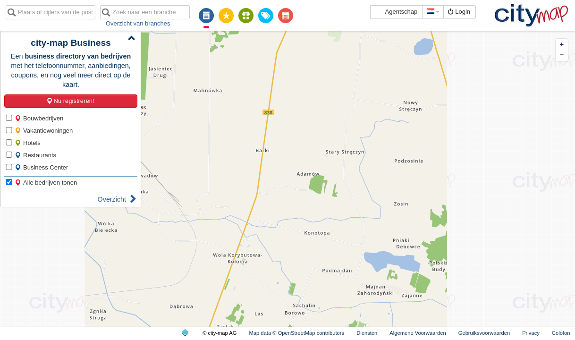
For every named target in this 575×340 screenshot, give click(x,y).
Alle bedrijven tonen (46, 182)
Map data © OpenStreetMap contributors (296, 333)
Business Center (41, 167)
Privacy (531, 333)
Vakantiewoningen (44, 130)
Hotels (28, 142)
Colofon (561, 333)
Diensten (366, 333)
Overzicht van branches (138, 23)
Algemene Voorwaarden (417, 333)
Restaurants (35, 155)
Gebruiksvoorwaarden (484, 333)
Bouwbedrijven (39, 118)
